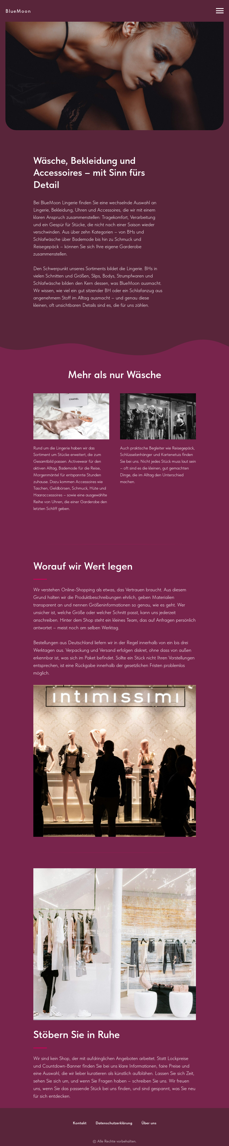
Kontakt (79, 1123)
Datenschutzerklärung (114, 1123)
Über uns (148, 1123)
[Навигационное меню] (220, 11)
